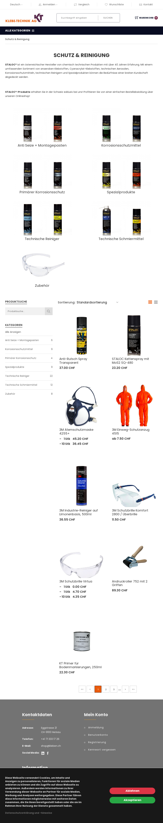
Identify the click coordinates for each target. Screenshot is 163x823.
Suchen (107, 17)
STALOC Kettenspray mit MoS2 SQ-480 (130, 361)
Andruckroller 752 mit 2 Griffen (130, 583)
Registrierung (97, 742)
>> (133, 689)
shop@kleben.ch (51, 746)
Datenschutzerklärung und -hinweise (28, 813)
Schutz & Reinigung (17, 39)
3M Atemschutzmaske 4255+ (76, 431)
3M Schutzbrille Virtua (75, 581)
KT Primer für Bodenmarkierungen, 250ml (80, 665)
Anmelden (48, 4)
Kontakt (146, 4)
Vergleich (81, 4)
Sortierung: (66, 302)
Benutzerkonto (98, 735)
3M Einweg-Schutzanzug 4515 (130, 431)
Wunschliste (114, 4)
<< (82, 689)
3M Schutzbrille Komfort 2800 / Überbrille (130, 512)
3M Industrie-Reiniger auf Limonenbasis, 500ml (78, 512)
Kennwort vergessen (102, 749)
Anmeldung (96, 727)
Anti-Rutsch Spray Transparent (73, 361)
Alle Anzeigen (13, 332)
